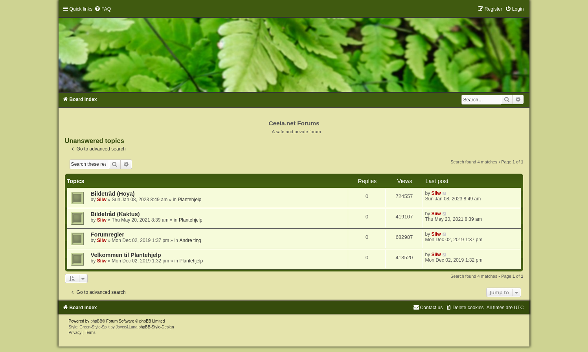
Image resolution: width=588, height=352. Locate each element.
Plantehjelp (189, 199)
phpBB (96, 321)
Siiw (102, 199)
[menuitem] (102, 9)
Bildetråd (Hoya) (113, 194)
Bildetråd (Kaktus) (115, 214)
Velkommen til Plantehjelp (126, 255)
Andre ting (190, 240)
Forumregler (108, 234)
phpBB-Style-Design (156, 327)
